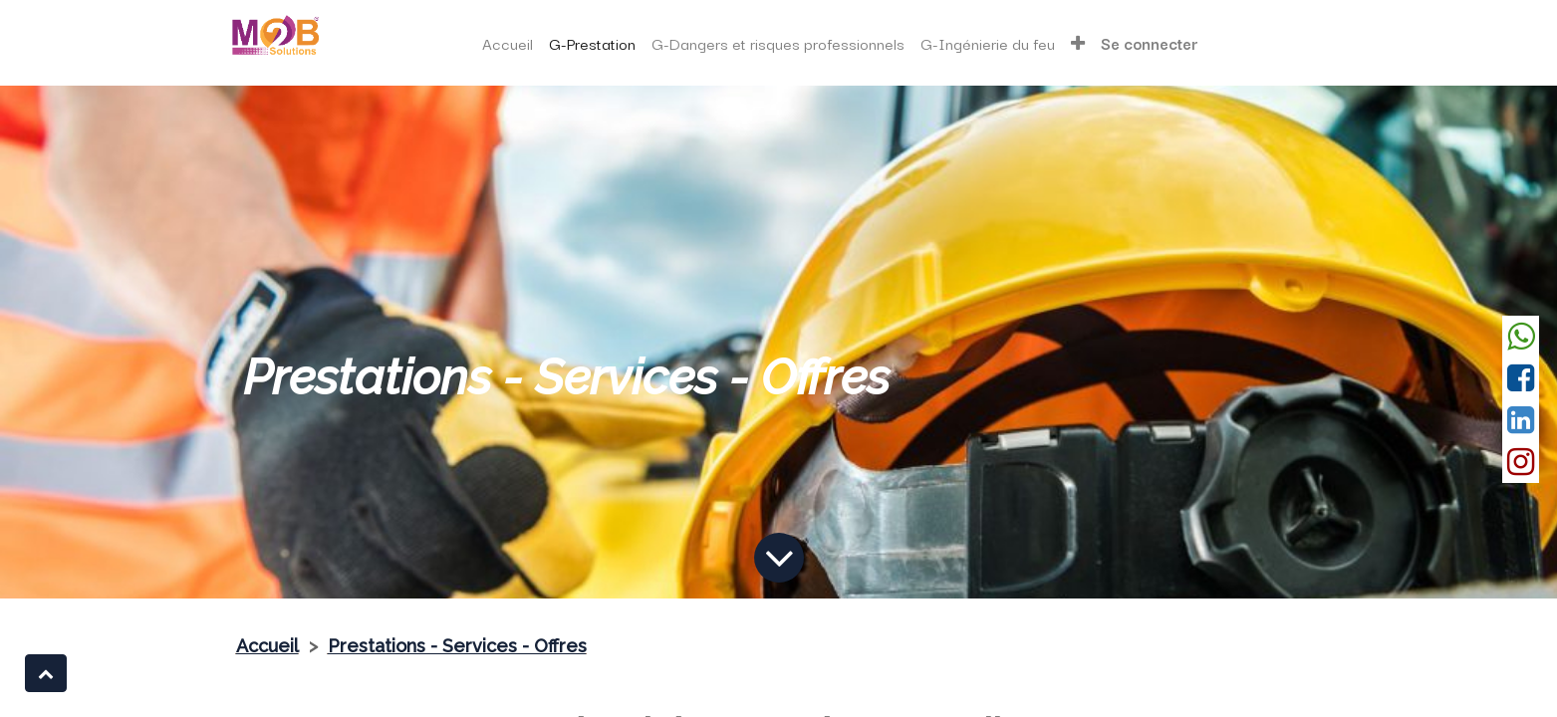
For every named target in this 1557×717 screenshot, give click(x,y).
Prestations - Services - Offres (457, 645)
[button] (46, 673)
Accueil (267, 645)
